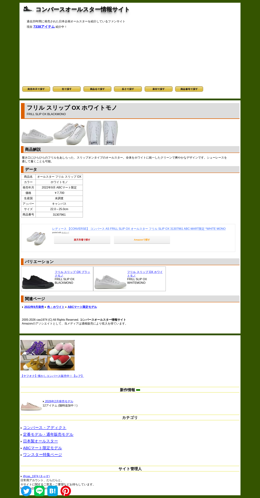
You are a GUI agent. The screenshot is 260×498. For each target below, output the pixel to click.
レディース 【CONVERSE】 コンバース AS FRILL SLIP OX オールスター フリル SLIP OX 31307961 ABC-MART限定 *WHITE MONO (139, 228)
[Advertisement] (130, 57)
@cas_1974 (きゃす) (36, 476)
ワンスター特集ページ (42, 454)
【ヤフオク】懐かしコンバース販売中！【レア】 (52, 375)
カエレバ (65, 233)
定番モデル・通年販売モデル (48, 434)
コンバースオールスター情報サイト (83, 9)
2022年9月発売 (34, 306)
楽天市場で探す (82, 239)
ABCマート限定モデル (82, 306)
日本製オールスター (40, 441)
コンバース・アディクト (44, 427)
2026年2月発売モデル (58, 401)
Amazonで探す (142, 239)
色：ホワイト (55, 306)
